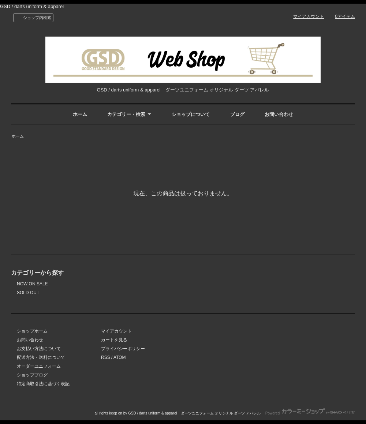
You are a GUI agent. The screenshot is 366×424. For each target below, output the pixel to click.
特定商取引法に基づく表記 (43, 383)
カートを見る (114, 339)
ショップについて (191, 114)
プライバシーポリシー (123, 348)
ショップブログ (32, 375)
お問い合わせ (279, 114)
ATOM (119, 357)
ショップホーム (32, 331)
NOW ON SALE (32, 283)
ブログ (237, 114)
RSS (105, 357)
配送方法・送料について (41, 357)
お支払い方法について (39, 348)
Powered (310, 413)
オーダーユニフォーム (39, 366)
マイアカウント (308, 16)
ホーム (80, 114)
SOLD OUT (28, 292)
